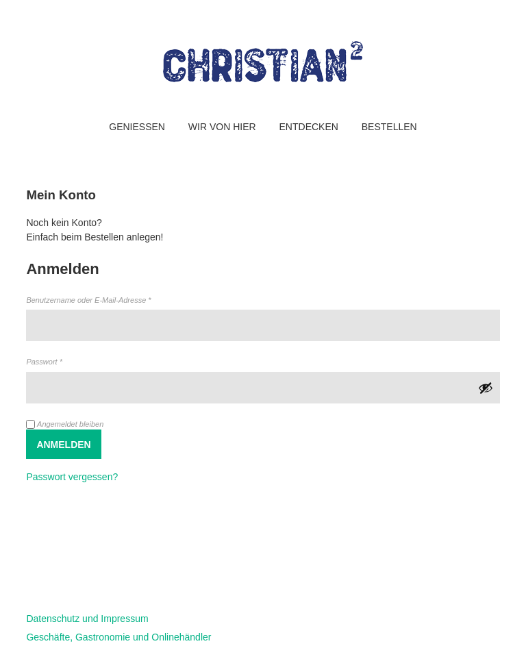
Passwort (63, 361)
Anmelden (63, 444)
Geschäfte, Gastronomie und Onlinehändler (118, 637)
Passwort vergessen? (72, 476)
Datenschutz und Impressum (87, 618)
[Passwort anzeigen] (485, 387)
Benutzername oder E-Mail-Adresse (107, 299)
